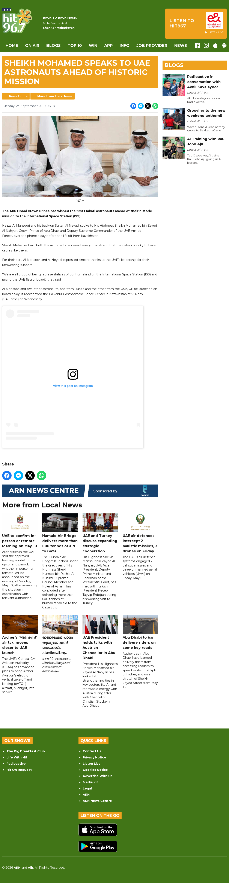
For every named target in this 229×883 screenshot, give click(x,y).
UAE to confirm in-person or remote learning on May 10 (20, 530)
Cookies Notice (95, 770)
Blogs (53, 45)
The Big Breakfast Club (25, 751)
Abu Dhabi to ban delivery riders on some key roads (140, 632)
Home (12, 45)
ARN (86, 795)
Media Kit (90, 782)
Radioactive (16, 764)
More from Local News (54, 96)
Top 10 (75, 45)
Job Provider (151, 45)
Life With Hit (16, 757)
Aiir (30, 868)
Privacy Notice (94, 757)
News (180, 45)
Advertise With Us (97, 776)
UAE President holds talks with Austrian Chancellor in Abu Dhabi (100, 637)
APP (108, 45)
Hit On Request (19, 770)
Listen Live (92, 764)
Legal (87, 788)
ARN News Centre (97, 801)
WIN (93, 45)
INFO (125, 45)
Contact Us (92, 751)
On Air (32, 45)
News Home (18, 96)
